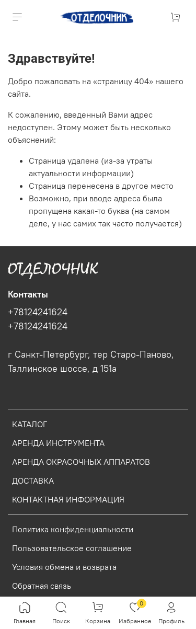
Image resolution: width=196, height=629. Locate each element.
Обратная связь (41, 585)
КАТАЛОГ (29, 424)
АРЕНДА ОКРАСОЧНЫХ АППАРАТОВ (81, 461)
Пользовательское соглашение (72, 548)
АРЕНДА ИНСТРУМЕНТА (58, 443)
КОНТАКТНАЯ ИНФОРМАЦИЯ (68, 499)
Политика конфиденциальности (72, 529)
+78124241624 (37, 312)
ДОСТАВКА (33, 480)
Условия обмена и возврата (64, 567)
